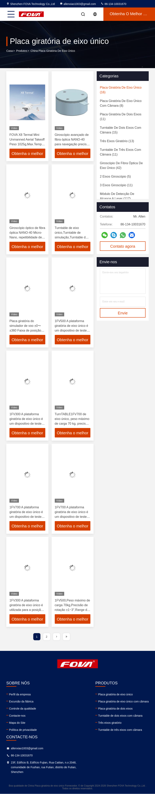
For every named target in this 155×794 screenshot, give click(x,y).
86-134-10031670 (113, 4)
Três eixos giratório (110, 722)
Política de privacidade (23, 729)
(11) (120, 117)
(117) (117, 196)
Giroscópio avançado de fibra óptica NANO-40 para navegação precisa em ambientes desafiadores (72, 144)
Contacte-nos (17, 715)
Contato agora (122, 246)
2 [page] (46, 636)
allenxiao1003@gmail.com (78, 4)
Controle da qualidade (22, 708)
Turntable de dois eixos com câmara (120, 715)
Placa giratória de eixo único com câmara (123, 701)
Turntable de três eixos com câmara (120, 729)
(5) (115, 176)
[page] (56, 636)
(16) (121, 90)
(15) (120, 130)
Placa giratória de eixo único (115, 694)
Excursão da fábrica (21, 701)
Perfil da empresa (20, 694)
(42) (121, 165)
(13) (117, 141)
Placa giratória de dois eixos (115, 708)
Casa (9, 51)
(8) (121, 103)
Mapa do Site (17, 722)
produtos (21, 51)
